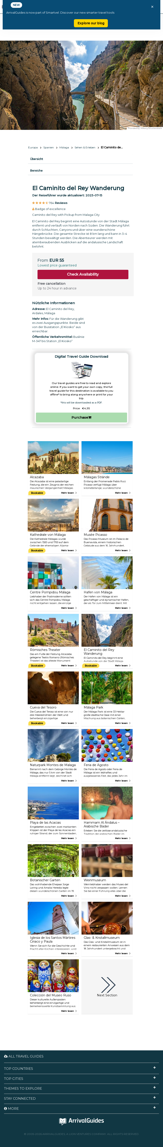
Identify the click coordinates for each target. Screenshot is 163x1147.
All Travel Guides (24, 1056)
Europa (33, 147)
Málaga (64, 147)
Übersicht (36, 159)
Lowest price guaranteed (57, 265)
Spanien (48, 147)
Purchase (81, 417)
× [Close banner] (152, 6)
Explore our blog (90, 23)
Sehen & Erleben (85, 147)
